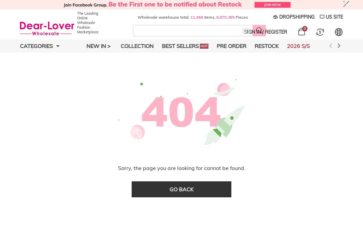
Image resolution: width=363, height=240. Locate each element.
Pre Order (231, 46)
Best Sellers (185, 46)
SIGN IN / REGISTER (265, 32)
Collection (137, 46)
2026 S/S (298, 46)
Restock (267, 46)
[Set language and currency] (338, 32)
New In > (98, 46)
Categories (40, 46)
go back (181, 189)
